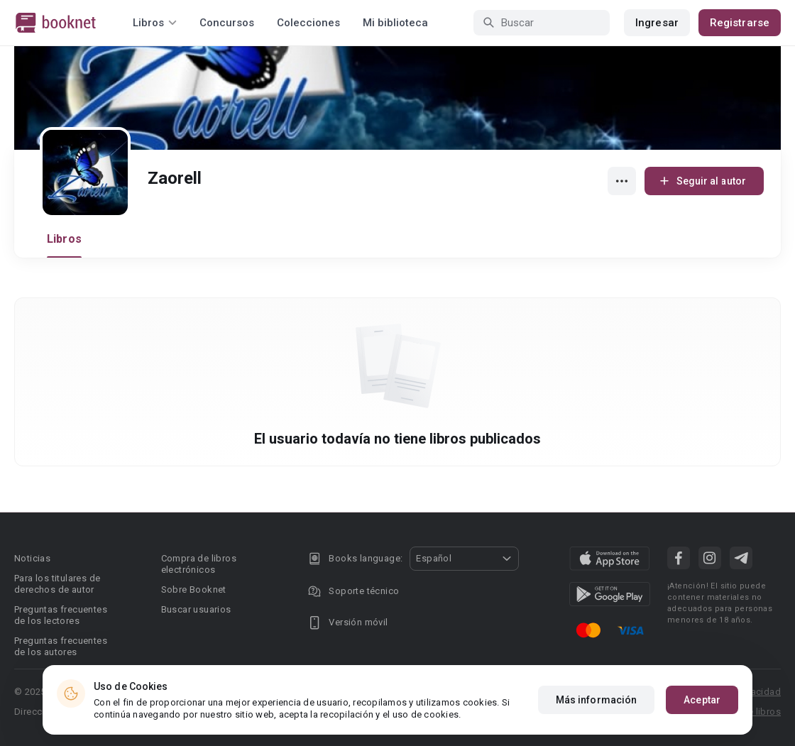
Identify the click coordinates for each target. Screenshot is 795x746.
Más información (596, 700)
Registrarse (739, 22)
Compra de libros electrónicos (198, 564)
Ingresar (657, 22)
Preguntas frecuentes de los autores (60, 646)
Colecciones (308, 22)
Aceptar (702, 700)
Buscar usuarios (196, 609)
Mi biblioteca (395, 22)
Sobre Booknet (193, 589)
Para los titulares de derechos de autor (57, 584)
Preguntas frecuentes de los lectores (60, 615)
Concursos (226, 22)
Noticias (32, 558)
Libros (64, 239)
